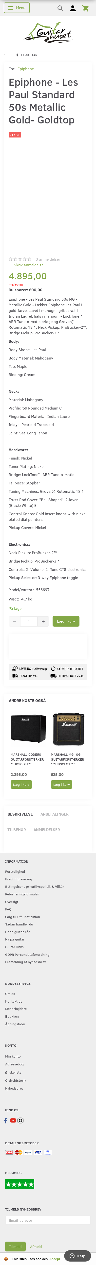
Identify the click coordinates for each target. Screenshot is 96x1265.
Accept (54, 1259)
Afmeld (36, 1246)
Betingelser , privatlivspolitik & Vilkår (34, 886)
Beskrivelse (20, 814)
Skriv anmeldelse (28, 264)
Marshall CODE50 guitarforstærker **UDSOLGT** (27, 759)
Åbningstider (15, 1023)
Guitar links (14, 946)
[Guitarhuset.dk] (48, 31)
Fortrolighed (15, 871)
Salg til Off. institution (22, 916)
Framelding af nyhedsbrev (25, 961)
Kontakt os (13, 1001)
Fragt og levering (18, 878)
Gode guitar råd (17, 931)
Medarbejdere (16, 1008)
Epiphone (26, 68)
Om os (10, 993)
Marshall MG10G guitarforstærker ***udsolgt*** (67, 759)
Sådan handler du (19, 924)
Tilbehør (16, 829)
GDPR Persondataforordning (27, 954)
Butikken (12, 1016)
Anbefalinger (54, 814)
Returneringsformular (22, 893)
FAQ (8, 908)
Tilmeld (15, 1246)
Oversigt (11, 901)
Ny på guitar (15, 939)
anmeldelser (48, 259)
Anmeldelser (47, 829)
